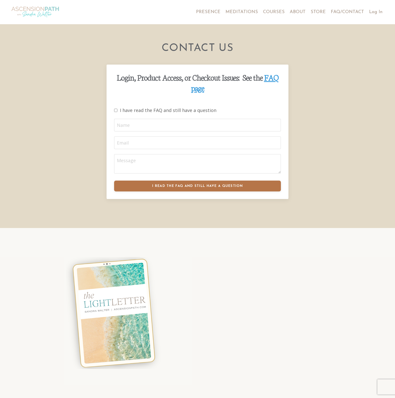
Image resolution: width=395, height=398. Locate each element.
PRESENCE (208, 12)
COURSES (274, 12)
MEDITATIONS (241, 12)
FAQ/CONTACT (347, 12)
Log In (375, 12)
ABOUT (298, 12)
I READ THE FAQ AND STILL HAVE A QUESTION (197, 186)
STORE (318, 12)
